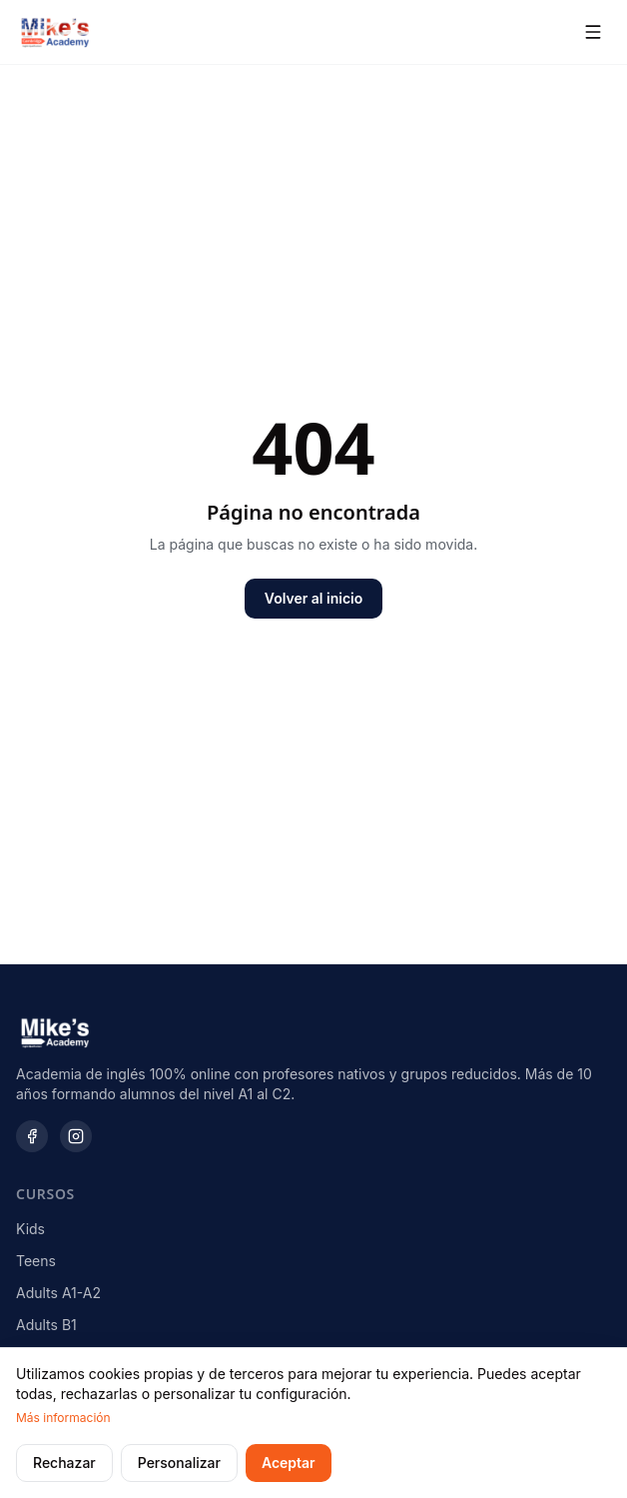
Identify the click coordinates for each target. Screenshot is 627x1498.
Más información (63, 1417)
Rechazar (64, 1462)
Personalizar (179, 1462)
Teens (36, 1260)
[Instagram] (76, 1136)
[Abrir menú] (593, 32)
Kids (30, 1228)
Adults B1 (46, 1324)
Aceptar (288, 1462)
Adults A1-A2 (58, 1292)
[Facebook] (32, 1136)
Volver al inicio (313, 598)
